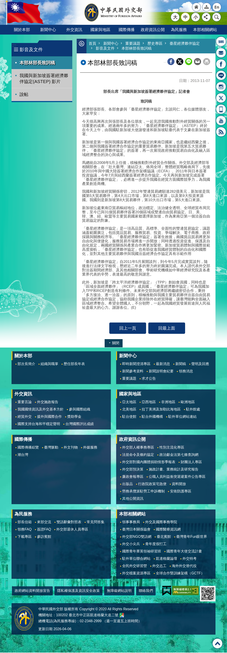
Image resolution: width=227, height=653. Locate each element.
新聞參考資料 (132, 371)
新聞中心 (48, 29)
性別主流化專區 (171, 448)
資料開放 (179, 484)
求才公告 (149, 379)
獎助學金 (74, 417)
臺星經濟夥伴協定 (185, 44)
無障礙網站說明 (119, 591)
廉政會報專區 (132, 477)
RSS (221, 132)
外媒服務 (90, 448)
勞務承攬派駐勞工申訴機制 (143, 492)
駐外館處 (193, 410)
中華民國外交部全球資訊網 (113, 12)
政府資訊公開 (153, 29)
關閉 (115, 343)
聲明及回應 (200, 364)
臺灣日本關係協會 (136, 530)
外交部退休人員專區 (72, 530)
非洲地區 (168, 402)
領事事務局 (131, 522)
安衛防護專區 (180, 492)
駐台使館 (129, 417)
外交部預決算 (132, 470)
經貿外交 (25, 417)
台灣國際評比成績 (79, 424)
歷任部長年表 (74, 364)
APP (221, 109)
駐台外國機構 (152, 417)
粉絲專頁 (221, 64)
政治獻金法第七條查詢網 (178, 455)
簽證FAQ (44, 530)
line (188, 62)
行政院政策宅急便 (152, 484)
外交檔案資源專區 (136, 573)
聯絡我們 (146, 591)
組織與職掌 (49, 364)
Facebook (170, 62)
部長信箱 (221, 53)
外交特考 (189, 559)
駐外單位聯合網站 (136, 559)
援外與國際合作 (49, 417)
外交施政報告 (47, 402)
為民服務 (179, 29)
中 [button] (185, 17)
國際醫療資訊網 (168, 530)
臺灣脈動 (51, 448)
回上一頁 (127, 328)
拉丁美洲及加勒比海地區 (161, 410)
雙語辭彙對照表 (69, 522)
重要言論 (25, 402)
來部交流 (44, 522)
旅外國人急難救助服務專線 (221, 41)
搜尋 (216, 17)
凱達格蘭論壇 (166, 559)
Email (197, 62)
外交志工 (159, 566)
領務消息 (186, 371)
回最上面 (166, 328)
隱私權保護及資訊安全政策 (78, 591)
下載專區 (25, 537)
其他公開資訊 (132, 499)
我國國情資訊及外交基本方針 (41, 410)
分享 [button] (206, 17)
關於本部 (22, 29)
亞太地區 (129, 402)
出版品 (127, 484)
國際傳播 (127, 29)
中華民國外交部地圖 (121, 615)
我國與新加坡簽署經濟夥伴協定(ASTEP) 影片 (44, 78)
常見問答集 (95, 522)
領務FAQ (25, 530)
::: (14, 45)
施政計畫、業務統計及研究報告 (173, 470)
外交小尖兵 (131, 544)
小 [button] (196, 17)
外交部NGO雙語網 (136, 537)
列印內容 (206, 62)
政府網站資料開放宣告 (32, 591)
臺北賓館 (164, 537)
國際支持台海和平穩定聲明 (39, 424)
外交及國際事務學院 (161, 522)
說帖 (24, 94)
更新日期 (45, 629)
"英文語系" (216, 7)
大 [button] (175, 17)
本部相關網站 (205, 29)
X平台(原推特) (221, 98)
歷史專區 (154, 44)
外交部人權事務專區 (138, 448)
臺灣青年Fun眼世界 (191, 537)
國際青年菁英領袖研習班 (141, 552)
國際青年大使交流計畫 (184, 552)
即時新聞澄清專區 (136, 364)
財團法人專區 (191, 462)
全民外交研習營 (134, 566)
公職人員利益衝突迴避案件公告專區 (177, 477)
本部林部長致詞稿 (37, 62)
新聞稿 (180, 364)
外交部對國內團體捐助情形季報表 (148, 462)
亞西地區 (149, 402)
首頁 (92, 44)
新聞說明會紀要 (161, 371)
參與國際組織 (79, 410)
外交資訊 (74, 29)
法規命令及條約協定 (138, 455)
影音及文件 (31, 49)
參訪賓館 (44, 537)
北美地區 (129, 410)
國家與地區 (100, 29)
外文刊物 (71, 448)
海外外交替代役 (184, 566)
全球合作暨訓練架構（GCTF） (180, 573)
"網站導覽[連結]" (206, 7)
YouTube (221, 120)
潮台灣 (23, 455)
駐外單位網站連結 (182, 417)
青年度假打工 (155, 544)
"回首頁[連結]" (196, 7)
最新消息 (163, 364)
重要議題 (132, 44)
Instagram (221, 86)
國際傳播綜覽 (28, 448)
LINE (221, 75)
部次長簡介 (26, 364)
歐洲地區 (188, 402)
